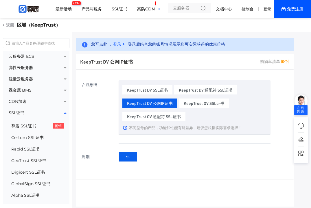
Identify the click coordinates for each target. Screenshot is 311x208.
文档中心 (224, 9)
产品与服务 (92, 9)
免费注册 (295, 9)
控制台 (248, 9)
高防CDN (147, 7)
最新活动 (65, 7)
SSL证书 (119, 9)
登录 (267, 9)
